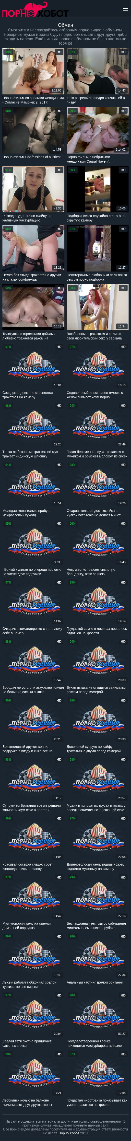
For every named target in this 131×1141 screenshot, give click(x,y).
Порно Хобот (69, 1133)
